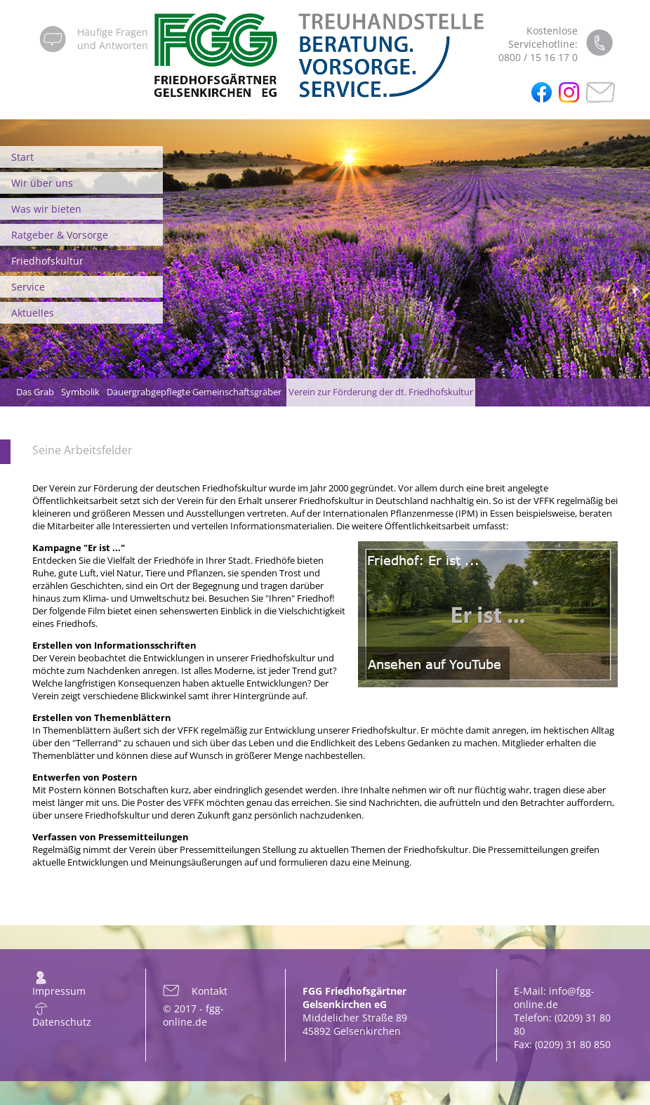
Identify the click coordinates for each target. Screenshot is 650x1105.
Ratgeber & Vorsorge (59, 234)
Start (22, 157)
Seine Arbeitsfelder (82, 450)
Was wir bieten (46, 209)
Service (28, 286)
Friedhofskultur (47, 260)
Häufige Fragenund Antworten (112, 38)
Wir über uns (42, 183)
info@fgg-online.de (554, 997)
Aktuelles (32, 312)
